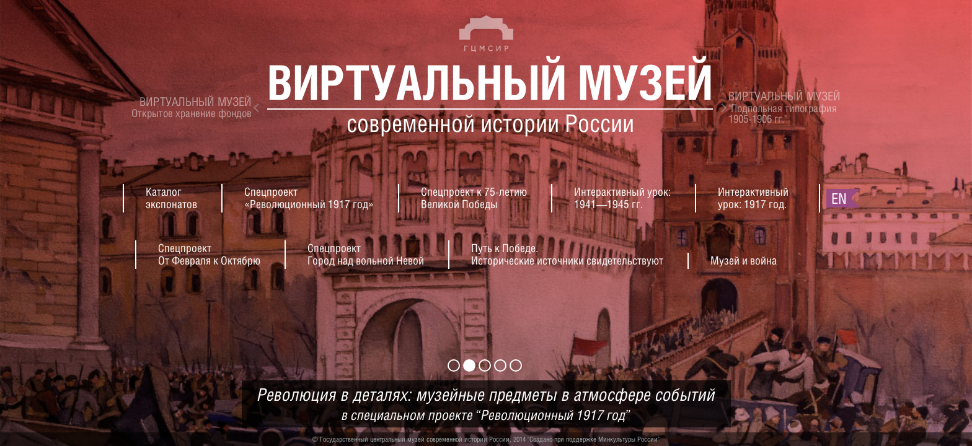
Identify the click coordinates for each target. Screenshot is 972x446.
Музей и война (743, 260)
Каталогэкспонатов (171, 198)
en (839, 198)
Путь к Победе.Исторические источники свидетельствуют (567, 254)
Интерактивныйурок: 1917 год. (753, 198)
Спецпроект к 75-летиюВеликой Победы (474, 198)
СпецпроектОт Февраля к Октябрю (209, 254)
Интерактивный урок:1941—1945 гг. (622, 198)
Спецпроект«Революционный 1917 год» (309, 198)
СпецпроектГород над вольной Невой (365, 254)
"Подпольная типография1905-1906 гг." (784, 107)
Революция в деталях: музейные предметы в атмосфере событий (486, 404)
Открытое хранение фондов (191, 108)
